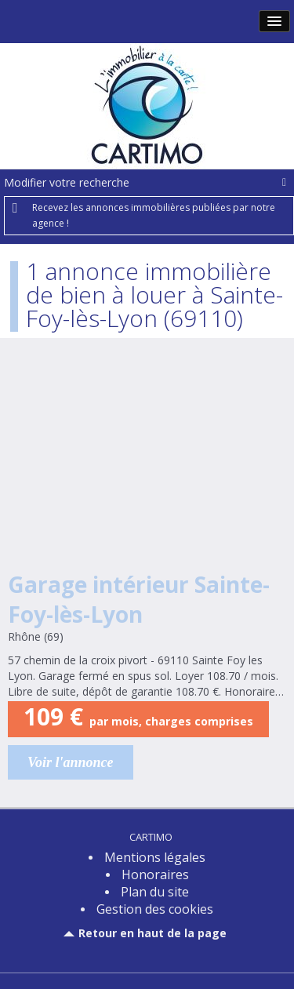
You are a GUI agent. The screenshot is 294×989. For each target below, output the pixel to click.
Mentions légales (154, 857)
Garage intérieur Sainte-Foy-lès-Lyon (139, 599)
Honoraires (155, 874)
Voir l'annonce (70, 762)
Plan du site (155, 891)
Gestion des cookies (154, 909)
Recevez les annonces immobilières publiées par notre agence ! (153, 215)
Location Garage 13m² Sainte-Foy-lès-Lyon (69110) (147, 463)
